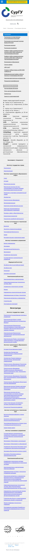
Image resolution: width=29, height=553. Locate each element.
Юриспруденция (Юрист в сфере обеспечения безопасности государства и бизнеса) (15, 321)
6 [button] (20, 536)
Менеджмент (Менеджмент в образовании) (15, 444)
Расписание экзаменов (10, 48)
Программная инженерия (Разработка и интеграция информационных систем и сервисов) (14, 509)
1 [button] (8, 536)
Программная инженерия (10, 304)
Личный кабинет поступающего (17, 2)
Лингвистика (7, 197)
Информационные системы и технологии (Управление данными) (15, 472)
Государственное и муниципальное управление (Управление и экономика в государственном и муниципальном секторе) (14, 436)
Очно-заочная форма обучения (12, 91)
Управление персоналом (10, 255)
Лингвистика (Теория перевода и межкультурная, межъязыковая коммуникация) (12, 359)
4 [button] (15, 536)
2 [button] (10, 536)
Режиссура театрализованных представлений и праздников (12, 209)
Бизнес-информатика (9, 243)
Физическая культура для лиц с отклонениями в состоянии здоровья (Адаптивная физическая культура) (14, 188)
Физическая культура (9, 184)
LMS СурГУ (7, 67)
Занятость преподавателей (11, 96)
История (6, 181)
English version (13, 23)
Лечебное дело (8, 268)
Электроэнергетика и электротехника (14, 279)
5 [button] (17, 536)
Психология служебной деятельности (14, 219)
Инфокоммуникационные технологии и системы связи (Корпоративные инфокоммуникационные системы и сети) (15, 486)
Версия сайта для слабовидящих (14, 20)
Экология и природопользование (12, 229)
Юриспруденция (8, 171)
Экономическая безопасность (12, 249)
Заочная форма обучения (11, 88)
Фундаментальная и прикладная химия (14, 237)
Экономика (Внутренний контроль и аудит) (15, 451)
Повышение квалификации (11, 81)
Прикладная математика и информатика (14, 298)
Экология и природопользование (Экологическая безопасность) (12, 419)
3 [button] (13, 536)
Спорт (5, 178)
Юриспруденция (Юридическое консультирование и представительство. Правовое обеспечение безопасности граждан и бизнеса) (14, 328)
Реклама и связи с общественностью (13, 213)
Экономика (7, 246)
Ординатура (7, 93)
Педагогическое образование (11, 200)
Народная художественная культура (13, 206)
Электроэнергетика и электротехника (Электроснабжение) (14, 468)
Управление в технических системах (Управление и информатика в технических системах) (15, 462)
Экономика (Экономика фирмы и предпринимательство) (12, 454)
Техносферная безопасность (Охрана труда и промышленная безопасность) (15, 424)
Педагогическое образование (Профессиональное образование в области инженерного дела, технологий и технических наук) (15, 371)
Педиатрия (7, 270)
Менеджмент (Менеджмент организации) (15, 441)
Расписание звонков (9, 45)
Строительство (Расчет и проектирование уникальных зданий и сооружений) (15, 499)
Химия (5, 234)
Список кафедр (8, 64)
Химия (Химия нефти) (9, 427)
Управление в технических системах (13, 286)
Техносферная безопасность (11, 232)
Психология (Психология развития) (13, 407)
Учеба (4, 28)
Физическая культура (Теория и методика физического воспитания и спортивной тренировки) (15, 388)
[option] (9, 529)
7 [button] (22, 536)
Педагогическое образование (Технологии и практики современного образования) (15, 364)
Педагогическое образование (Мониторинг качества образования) (15, 382)
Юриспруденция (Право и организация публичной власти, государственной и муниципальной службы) (14, 340)
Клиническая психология (10, 216)
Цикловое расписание (10, 273)
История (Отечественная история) (13, 349)
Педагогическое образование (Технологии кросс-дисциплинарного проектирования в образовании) (15, 377)
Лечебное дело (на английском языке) (14, 265)
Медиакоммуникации (9, 203)
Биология (6, 226)
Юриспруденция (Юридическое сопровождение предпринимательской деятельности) (14, 334)
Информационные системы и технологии (15, 295)
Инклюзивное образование (11, 62)
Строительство (8, 301)
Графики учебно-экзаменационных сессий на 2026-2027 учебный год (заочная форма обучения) (13, 58)
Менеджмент (7, 252)
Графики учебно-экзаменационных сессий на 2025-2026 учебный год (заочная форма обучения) (13, 52)
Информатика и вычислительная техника (15, 292)
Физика (6, 289)
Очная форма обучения (20, 28)
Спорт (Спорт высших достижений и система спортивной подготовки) (13, 403)
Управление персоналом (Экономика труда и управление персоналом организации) (15, 447)
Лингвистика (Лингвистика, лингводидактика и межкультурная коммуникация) (13, 353)
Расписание (10, 28)
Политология (7, 168)
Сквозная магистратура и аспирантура (14, 78)
